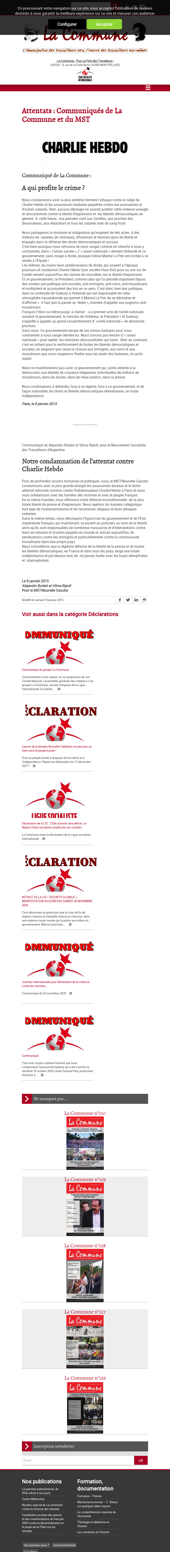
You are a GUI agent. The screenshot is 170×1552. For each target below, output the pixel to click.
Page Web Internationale (39, 1420)
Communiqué (96, 843)
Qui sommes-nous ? (36, 1340)
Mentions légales (117, 1540)
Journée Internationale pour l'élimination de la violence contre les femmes (50, 845)
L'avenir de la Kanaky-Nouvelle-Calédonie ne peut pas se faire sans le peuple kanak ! (115, 672)
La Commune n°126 (85, 1173)
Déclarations (48, 1360)
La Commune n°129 (85, 974)
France (80, 1373)
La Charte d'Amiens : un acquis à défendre (48, 1448)
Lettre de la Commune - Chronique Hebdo (49, 1353)
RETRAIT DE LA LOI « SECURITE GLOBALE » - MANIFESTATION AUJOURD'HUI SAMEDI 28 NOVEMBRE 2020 (116, 758)
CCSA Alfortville (68, 1420)
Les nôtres (30, 1347)
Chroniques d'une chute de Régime (45, 1393)
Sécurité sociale (45, 1380)
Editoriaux (30, 1360)
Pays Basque (80, 1400)
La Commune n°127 (85, 1107)
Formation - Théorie (89, 1291)
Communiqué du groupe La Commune (45, 670)
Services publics (69, 1380)
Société (74, 1387)
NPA (62, 1413)
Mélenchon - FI (63, 1373)
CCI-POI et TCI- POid (37, 1373)
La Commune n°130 (85, 908)
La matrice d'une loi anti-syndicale (43, 1454)
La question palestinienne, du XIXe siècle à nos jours (40, 1286)
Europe (28, 1407)
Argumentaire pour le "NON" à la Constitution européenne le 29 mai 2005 (49, 1508)
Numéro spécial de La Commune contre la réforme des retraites (42, 1302)
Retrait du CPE (31, 1516)
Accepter (104, 24)
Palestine (62, 1400)
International (73, 1407)
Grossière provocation (35, 1500)
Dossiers (42, 1407)
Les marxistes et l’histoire (93, 1327)
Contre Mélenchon (33, 1294)
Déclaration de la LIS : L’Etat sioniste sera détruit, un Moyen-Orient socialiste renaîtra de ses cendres (50, 758)
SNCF (27, 1380)
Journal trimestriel (64, 1340)
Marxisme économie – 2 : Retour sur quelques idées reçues (97, 1299)
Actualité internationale (38, 1400)
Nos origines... (31, 1460)
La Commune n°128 (85, 1041)
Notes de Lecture (44, 1413)
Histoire (57, 1407)
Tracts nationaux (34, 1367)
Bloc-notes (55, 1367)
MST (27, 1413)
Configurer (67, 24)
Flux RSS (93, 1540)
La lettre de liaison (71, 1360)
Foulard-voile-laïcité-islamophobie (45, 1387)
